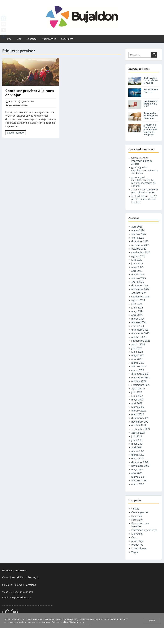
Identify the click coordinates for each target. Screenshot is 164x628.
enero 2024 (137, 326)
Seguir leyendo (15, 132)
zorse (134, 189)
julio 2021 (136, 436)
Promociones (138, 548)
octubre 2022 (138, 381)
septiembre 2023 (140, 340)
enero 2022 (137, 414)
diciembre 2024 (139, 285)
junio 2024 (137, 307)
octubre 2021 (138, 425)
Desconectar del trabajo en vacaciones (150, 115)
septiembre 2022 (140, 384)
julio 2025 (136, 259)
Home (8, 38)
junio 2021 (137, 440)
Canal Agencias (139, 512)
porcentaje (137, 541)
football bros (138, 196)
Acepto (152, 620)
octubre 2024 (138, 292)
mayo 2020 (137, 469)
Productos (137, 544)
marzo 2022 (137, 407)
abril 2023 (136, 359)
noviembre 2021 (140, 421)
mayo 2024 (137, 311)
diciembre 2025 (139, 241)
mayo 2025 (137, 267)
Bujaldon (12, 101)
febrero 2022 (138, 410)
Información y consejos (18, 105)
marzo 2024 (137, 318)
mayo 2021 (137, 443)
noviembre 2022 (140, 377)
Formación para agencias (140, 525)
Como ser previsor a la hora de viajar (29, 92)
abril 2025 (136, 270)
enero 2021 (137, 458)
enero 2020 (137, 484)
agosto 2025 (138, 256)
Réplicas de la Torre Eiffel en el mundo (150, 80)
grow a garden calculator (139, 169)
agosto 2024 (138, 300)
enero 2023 (137, 370)
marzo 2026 (137, 230)
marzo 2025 (137, 274)
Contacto (31, 38)
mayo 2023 (137, 355)
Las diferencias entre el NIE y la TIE (151, 104)
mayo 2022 (137, 399)
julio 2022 (136, 392)
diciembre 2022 (139, 373)
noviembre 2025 (140, 245)
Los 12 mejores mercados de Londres (143, 183)
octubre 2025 (138, 248)
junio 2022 (137, 396)
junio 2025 (137, 263)
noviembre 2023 (140, 333)
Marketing (137, 533)
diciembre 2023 (139, 329)
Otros (134, 537)
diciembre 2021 (139, 418)
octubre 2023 (138, 337)
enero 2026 (137, 237)
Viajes (134, 552)
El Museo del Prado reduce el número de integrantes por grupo (150, 129)
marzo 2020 (137, 476)
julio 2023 (136, 348)
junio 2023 (137, 351)
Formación (137, 519)
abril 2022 (136, 403)
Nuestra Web (49, 38)
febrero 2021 (138, 454)
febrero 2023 (138, 366)
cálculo (135, 508)
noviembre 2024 (140, 289)
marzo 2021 (137, 451)
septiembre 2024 (140, 296)
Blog (19, 38)
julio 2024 (136, 304)
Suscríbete (67, 38)
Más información (76, 622)
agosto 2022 (138, 388)
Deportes (136, 516)
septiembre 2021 (140, 429)
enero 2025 (137, 281)
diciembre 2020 (139, 462)
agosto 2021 (138, 432)
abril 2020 (136, 473)
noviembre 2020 (140, 465)
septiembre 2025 (140, 252)
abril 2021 (136, 447)
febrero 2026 (138, 234)
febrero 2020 (138, 480)
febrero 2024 (138, 322)
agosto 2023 (138, 344)
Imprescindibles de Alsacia (141, 162)
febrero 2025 (138, 278)
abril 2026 (136, 226)
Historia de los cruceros (150, 90)
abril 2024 (136, 315)
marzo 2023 (137, 362)
